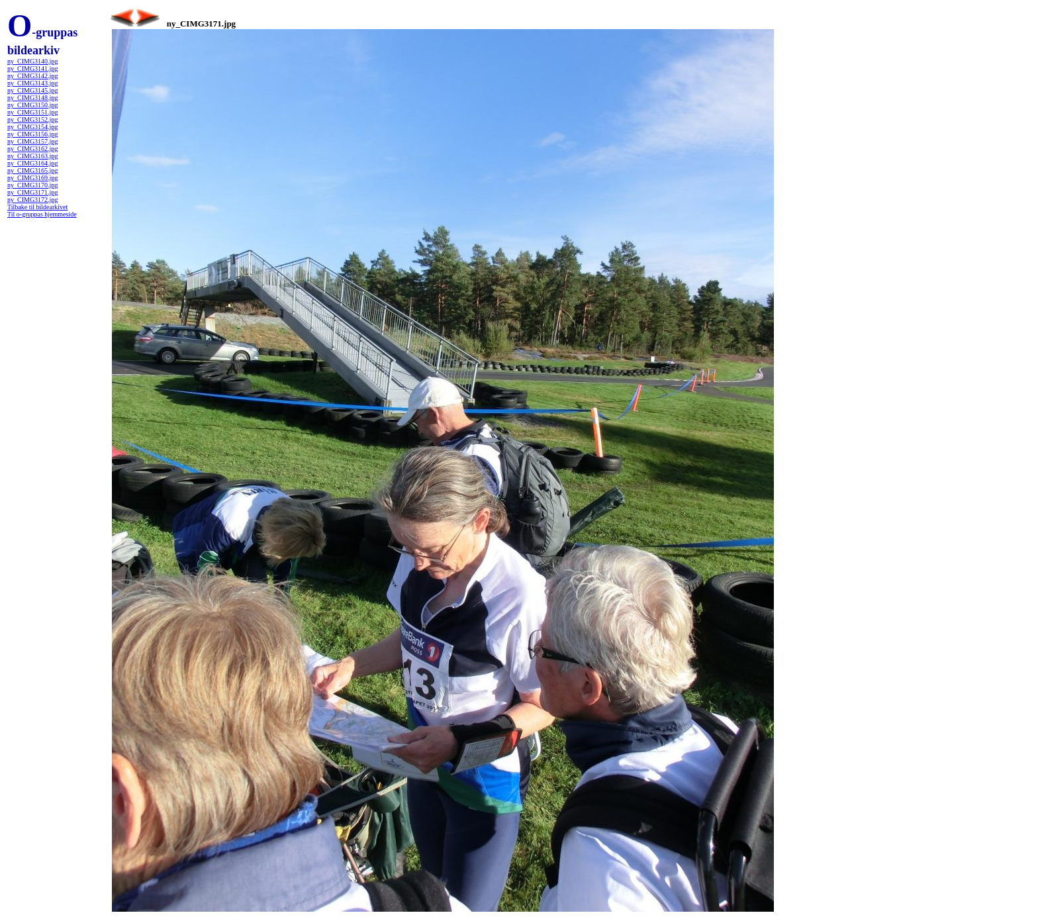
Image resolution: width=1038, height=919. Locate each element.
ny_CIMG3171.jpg (32, 192)
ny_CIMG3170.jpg (32, 185)
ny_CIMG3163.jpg (32, 156)
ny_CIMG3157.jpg (32, 141)
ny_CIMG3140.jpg (32, 61)
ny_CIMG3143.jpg (32, 83)
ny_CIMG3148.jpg (32, 97)
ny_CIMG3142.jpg (32, 75)
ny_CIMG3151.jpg (32, 112)
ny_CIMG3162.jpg (32, 148)
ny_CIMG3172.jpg (32, 199)
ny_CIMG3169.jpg (32, 177)
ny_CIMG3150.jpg (32, 105)
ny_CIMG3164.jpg (32, 163)
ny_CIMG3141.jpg (32, 68)
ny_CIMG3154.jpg (32, 126)
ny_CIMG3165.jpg (32, 170)
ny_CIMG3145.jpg (32, 90)
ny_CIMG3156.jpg (32, 134)
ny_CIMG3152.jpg (32, 119)
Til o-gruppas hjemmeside (42, 214)
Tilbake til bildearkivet (37, 207)
